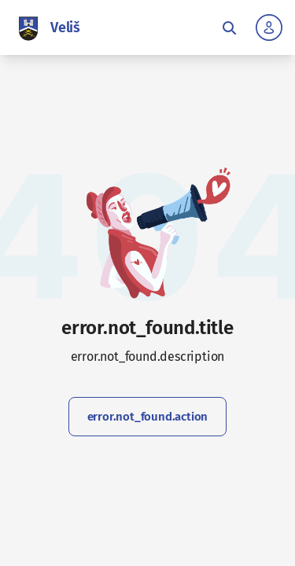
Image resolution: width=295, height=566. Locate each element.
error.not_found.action (147, 417)
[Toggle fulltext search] (229, 27)
